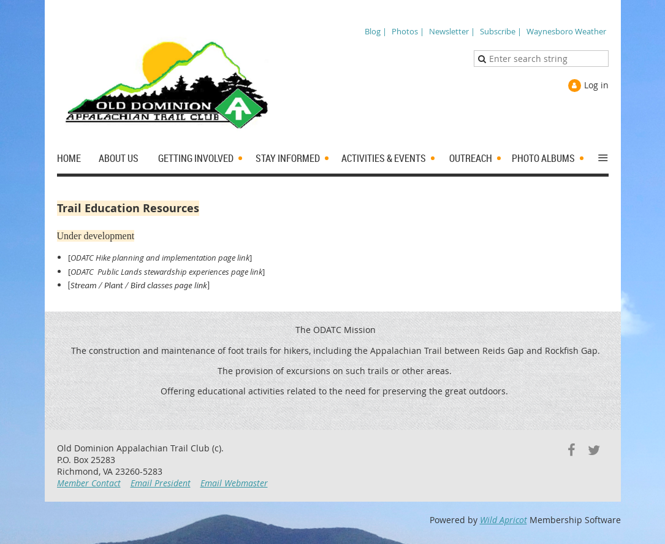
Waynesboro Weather (566, 31)
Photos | (408, 31)
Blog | (376, 31)
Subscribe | (501, 31)
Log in (596, 85)
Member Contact (89, 483)
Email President (161, 483)
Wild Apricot (503, 520)
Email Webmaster (234, 483)
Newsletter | (452, 31)
